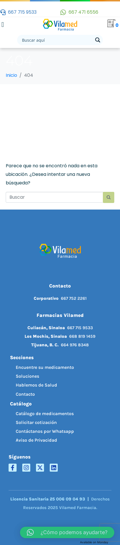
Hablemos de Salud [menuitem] (36, 385)
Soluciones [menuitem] (27, 376)
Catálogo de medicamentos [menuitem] (45, 413)
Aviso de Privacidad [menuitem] (36, 440)
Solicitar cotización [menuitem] (36, 422)
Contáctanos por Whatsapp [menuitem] (45, 431)
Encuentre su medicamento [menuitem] (45, 367)
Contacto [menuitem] (25, 394)
